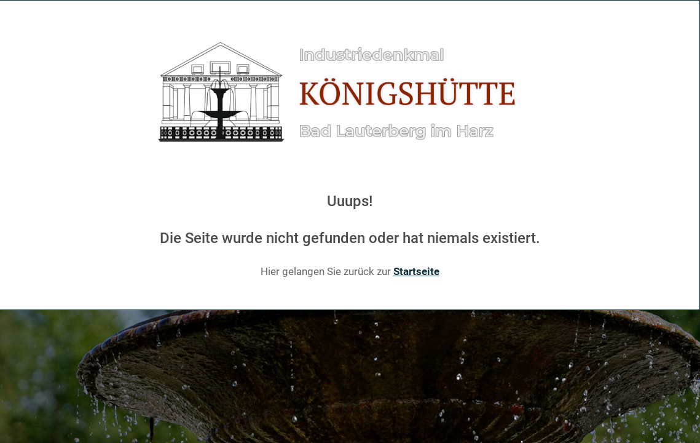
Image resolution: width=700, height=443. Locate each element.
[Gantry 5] (349, 93)
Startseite (416, 271)
